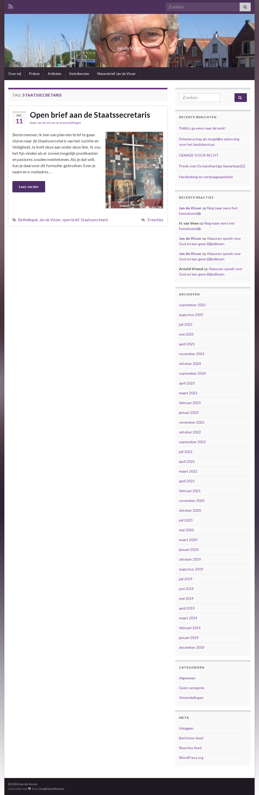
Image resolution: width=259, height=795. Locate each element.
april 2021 (187, 481)
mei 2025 (186, 334)
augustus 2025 (191, 314)
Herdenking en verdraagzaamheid (206, 177)
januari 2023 (189, 412)
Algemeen (187, 678)
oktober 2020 (190, 510)
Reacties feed (190, 748)
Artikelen (54, 74)
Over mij (14, 74)
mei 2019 (186, 598)
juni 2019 (186, 588)
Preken (34, 74)
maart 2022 (188, 471)
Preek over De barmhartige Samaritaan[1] (212, 166)
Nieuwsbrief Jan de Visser (116, 74)
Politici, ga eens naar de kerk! (202, 128)
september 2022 (192, 442)
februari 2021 (190, 491)
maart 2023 (188, 393)
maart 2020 (188, 539)
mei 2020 (186, 530)
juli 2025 (185, 324)
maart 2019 (188, 618)
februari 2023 (190, 402)
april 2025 (187, 344)
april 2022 (187, 461)
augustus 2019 (191, 569)
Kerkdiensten (79, 74)
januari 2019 (189, 637)
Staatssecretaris (94, 220)
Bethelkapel (28, 220)
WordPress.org (191, 757)
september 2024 (192, 373)
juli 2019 (185, 579)
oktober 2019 (190, 559)
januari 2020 (189, 549)
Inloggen (186, 728)
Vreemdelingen (70, 123)
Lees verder (29, 186)
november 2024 (191, 354)
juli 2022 (185, 451)
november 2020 (191, 500)
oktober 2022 (190, 432)
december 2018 (191, 647)
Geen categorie (191, 688)
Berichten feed (191, 738)
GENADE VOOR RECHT (198, 155)
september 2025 (192, 305)
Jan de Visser (129, 46)
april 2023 (187, 383)
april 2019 (187, 608)
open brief (70, 220)
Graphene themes (51, 789)
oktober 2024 (190, 363)
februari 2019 (190, 628)
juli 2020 (185, 520)
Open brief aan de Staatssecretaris (90, 114)
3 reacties (155, 220)
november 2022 (191, 422)
